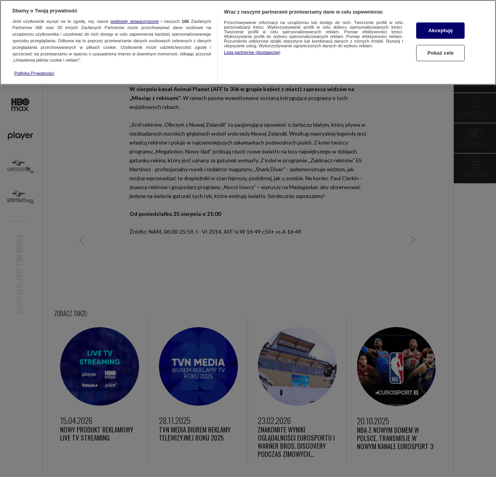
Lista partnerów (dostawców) (252, 52)
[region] (248, 42)
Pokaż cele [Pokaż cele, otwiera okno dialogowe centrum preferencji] (440, 53)
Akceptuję (440, 30)
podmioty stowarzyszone (134, 21)
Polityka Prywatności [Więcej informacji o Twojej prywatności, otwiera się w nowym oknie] (34, 73)
